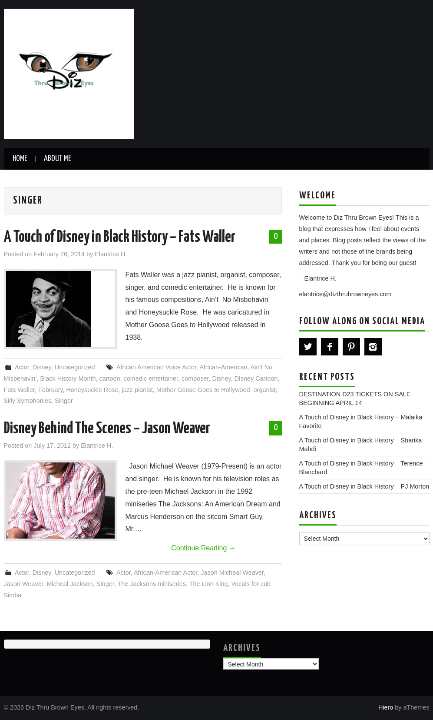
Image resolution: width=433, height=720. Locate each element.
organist (265, 389)
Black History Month (68, 378)
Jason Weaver (23, 583)
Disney (42, 367)
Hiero (385, 707)
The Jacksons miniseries (151, 583)
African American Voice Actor (156, 367)
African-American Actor (165, 572)
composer (195, 378)
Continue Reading (203, 548)
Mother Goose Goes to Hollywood (203, 389)
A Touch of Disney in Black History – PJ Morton (364, 486)
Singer (64, 400)
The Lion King (208, 583)
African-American (223, 367)
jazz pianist (137, 389)
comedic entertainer (150, 378)
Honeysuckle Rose (92, 389)
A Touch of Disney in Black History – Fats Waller (119, 237)
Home (20, 159)
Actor (22, 367)
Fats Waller (19, 389)
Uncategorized (75, 367)
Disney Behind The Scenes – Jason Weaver (107, 429)
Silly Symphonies (28, 400)
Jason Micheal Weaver (232, 572)
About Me (57, 159)
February (50, 389)
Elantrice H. (111, 254)
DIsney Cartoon (256, 378)
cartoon (109, 378)
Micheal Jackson (69, 583)
